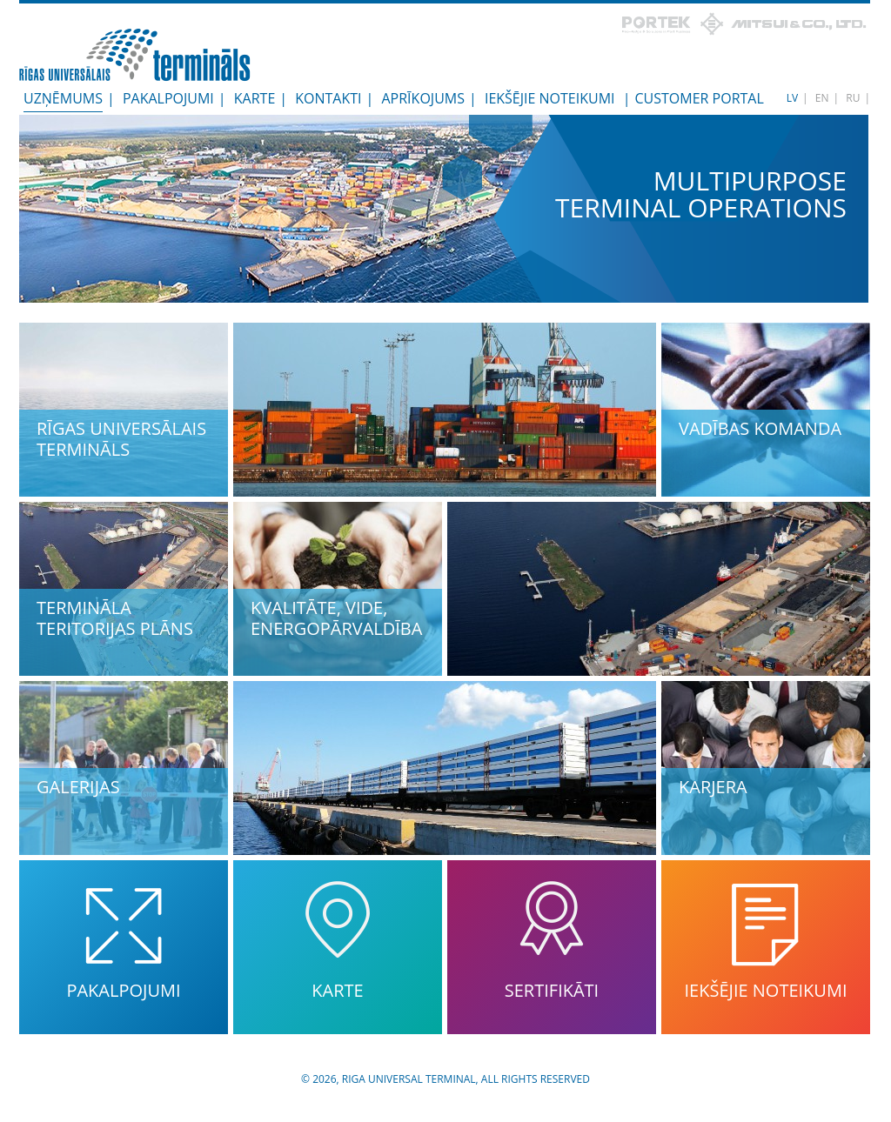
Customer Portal (698, 98)
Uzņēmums (63, 98)
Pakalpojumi (168, 98)
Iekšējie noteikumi (550, 98)
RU (853, 97)
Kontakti (328, 98)
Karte (255, 98)
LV (792, 97)
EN (822, 97)
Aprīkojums (423, 98)
